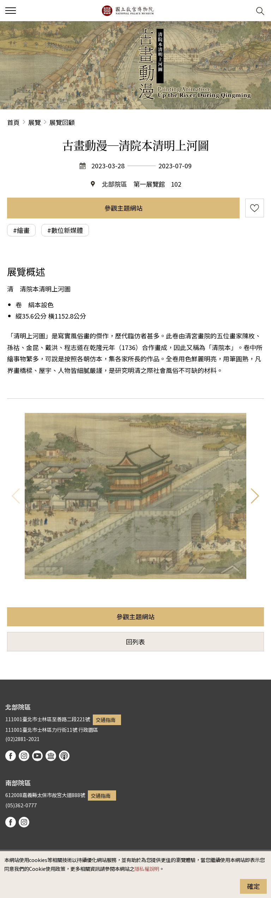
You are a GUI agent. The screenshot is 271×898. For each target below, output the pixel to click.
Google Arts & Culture (51, 756)
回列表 (135, 641)
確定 (253, 886)
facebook (10, 756)
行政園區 (88, 729)
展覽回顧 (62, 122)
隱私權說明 (146, 868)
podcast (64, 756)
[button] (243, 11)
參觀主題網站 (123, 207)
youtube (37, 756)
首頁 (13, 122)
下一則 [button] (255, 496)
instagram (24, 756)
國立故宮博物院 (128, 10)
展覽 (34, 122)
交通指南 (105, 719)
